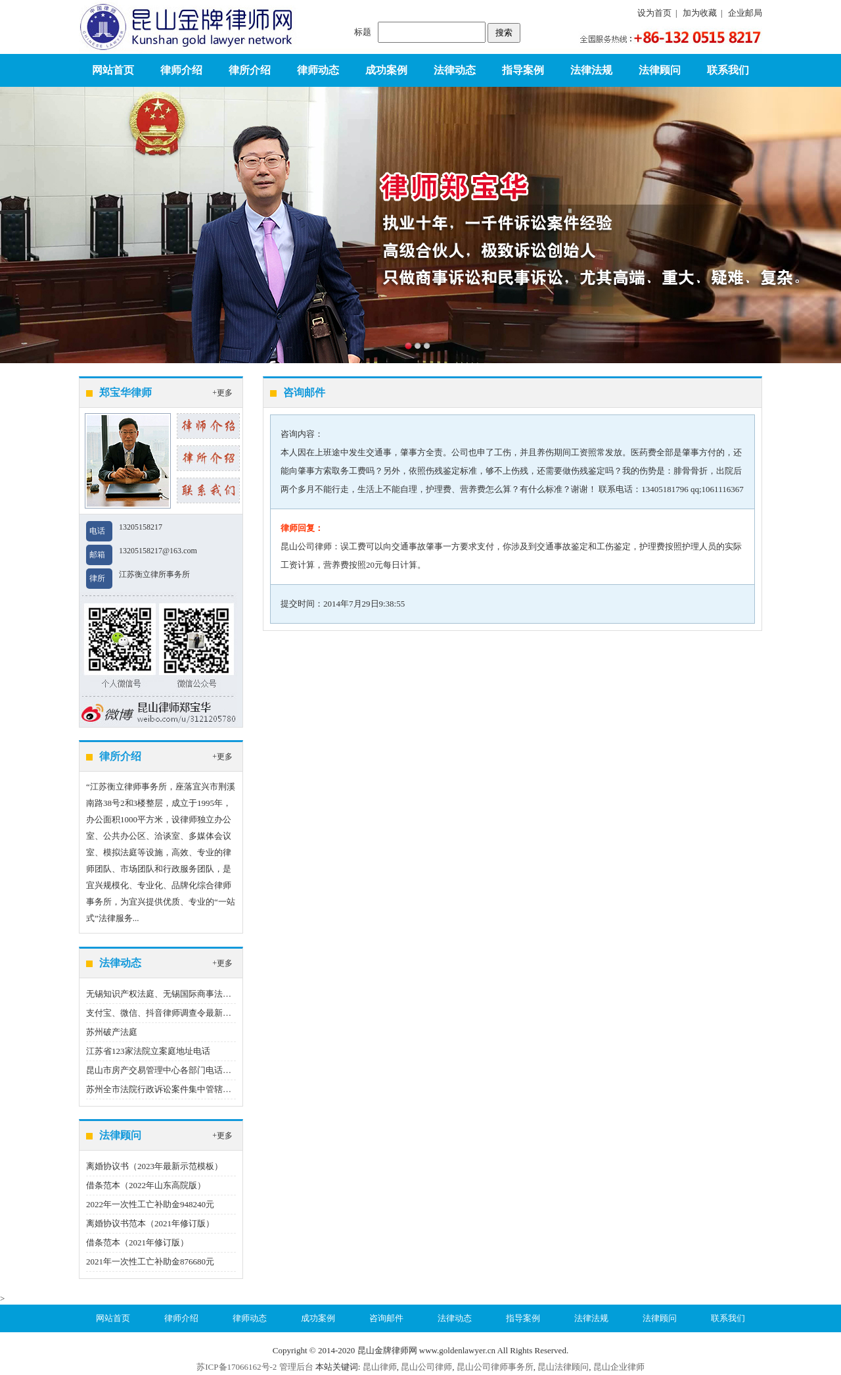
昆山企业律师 (619, 1367)
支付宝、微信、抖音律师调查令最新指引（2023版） (184, 1013)
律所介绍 (250, 70)
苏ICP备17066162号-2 (236, 1367)
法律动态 (455, 70)
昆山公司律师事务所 (495, 1367)
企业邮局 (745, 13)
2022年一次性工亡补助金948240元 (150, 1204)
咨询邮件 (386, 1318)
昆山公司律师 (426, 1367)
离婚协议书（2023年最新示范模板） (154, 1166)
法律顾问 (660, 70)
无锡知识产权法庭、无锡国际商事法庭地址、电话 (180, 994)
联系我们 (728, 70)
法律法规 (591, 70)
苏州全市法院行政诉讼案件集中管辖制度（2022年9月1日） (197, 1089)
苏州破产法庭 (111, 1032)
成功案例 (386, 70)
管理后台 (296, 1367)
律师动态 (318, 70)
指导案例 (523, 70)
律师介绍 (181, 70)
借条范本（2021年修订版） (137, 1242)
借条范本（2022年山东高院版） (146, 1185)
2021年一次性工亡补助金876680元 (150, 1261)
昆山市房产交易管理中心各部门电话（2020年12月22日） (193, 1070)
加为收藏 (700, 13)
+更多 (222, 392)
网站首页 (113, 70)
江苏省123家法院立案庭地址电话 (148, 1051)
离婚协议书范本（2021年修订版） (150, 1223)
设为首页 (654, 13)
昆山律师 (380, 1367)
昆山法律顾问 (563, 1367)
